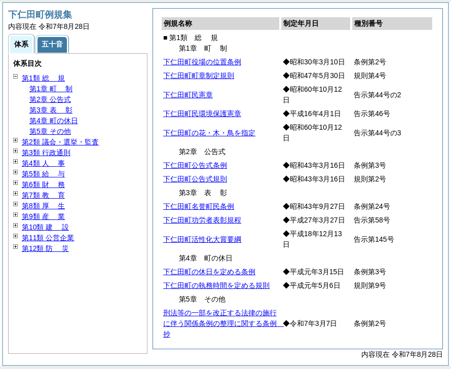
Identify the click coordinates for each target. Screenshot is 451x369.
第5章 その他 (50, 131)
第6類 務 (43, 184)
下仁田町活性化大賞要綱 (202, 239)
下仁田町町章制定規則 (198, 75)
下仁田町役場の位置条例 (202, 62)
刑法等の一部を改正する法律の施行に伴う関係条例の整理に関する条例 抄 (223, 323)
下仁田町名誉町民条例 (198, 206)
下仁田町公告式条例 (195, 165)
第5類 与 (43, 174)
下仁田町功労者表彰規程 (202, 220)
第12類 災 (45, 248)
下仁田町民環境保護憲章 (202, 113)
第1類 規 (43, 78)
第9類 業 (43, 216)
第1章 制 (50, 89)
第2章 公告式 (50, 99)
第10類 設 (45, 227)
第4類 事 (43, 163)
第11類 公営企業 (48, 238)
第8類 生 (43, 206)
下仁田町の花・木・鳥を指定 (209, 133)
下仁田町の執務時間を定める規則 (216, 285)
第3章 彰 (50, 110)
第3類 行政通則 (46, 153)
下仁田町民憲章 (188, 95)
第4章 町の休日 (53, 121)
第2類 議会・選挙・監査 (60, 142)
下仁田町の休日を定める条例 (209, 272)
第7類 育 (43, 195)
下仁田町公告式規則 (195, 179)
